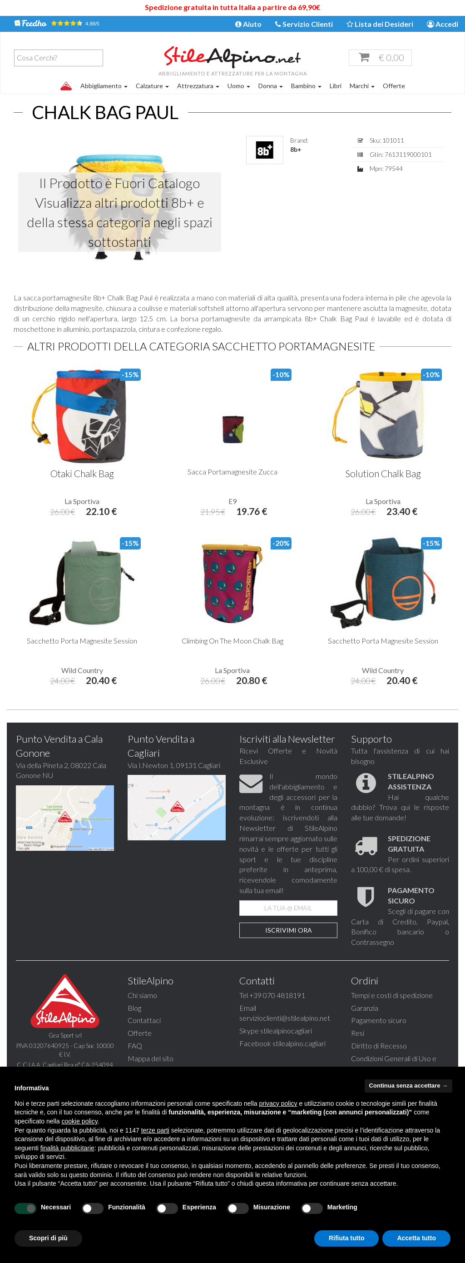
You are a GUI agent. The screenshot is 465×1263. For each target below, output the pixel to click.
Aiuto (248, 24)
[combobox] (58, 58)
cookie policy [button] (80, 1121)
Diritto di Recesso (379, 1045)
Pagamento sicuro (378, 1020)
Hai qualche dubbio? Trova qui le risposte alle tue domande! (400, 797)
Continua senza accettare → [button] (408, 1085)
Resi (357, 1032)
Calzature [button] (152, 86)
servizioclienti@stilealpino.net (284, 1017)
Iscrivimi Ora (288, 930)
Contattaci (144, 1020)
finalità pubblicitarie (67, 1148)
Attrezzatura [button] (198, 86)
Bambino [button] (306, 86)
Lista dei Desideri (379, 24)
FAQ (135, 1045)
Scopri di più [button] (48, 1238)
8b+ (296, 149)
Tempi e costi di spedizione (392, 995)
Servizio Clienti (304, 24)
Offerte (394, 86)
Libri (335, 86)
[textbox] (61, 57)
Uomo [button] (239, 86)
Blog (134, 1007)
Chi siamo (142, 995)
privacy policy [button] (278, 1103)
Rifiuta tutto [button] (347, 1238)
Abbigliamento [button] (104, 86)
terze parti (155, 1130)
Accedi (442, 24)
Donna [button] (270, 86)
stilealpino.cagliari (299, 1043)
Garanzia (364, 1007)
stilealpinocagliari (286, 1030)
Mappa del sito (150, 1058)
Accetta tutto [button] (416, 1238)
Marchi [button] (362, 86)
